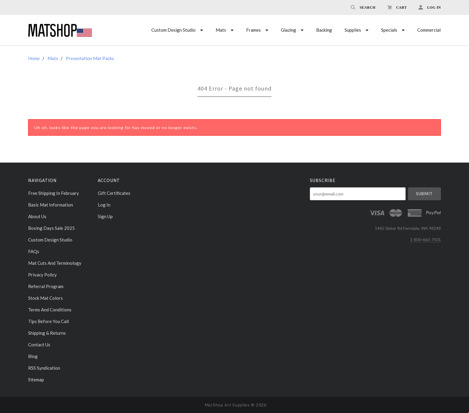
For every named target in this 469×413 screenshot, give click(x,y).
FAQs (33, 251)
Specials (389, 30)
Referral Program (45, 286)
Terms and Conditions (49, 309)
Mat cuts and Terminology (54, 263)
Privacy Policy (42, 274)
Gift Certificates (114, 193)
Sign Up (105, 216)
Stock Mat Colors (45, 298)
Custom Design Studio (173, 30)
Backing (324, 30)
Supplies (353, 30)
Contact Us (39, 344)
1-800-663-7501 (425, 239)
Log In (104, 204)
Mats (221, 30)
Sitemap (36, 379)
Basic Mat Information (50, 204)
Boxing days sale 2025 (51, 228)
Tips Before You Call (48, 321)
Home (34, 58)
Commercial (429, 30)
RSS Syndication (44, 368)
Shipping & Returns (47, 333)
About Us (37, 216)
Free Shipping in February (53, 193)
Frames (253, 30)
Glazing (288, 30)
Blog (33, 356)
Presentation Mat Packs (90, 58)
